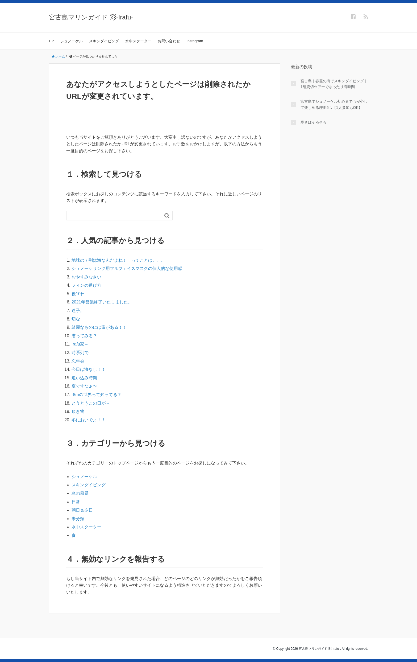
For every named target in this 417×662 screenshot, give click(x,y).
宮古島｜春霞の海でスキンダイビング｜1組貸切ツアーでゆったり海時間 (334, 84)
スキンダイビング (104, 41)
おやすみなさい (86, 277)
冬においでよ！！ (89, 420)
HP (51, 41)
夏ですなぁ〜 (84, 386)
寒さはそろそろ (314, 122)
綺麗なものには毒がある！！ (99, 327)
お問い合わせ (169, 41)
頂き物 (78, 411)
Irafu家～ (80, 344)
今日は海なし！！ (89, 369)
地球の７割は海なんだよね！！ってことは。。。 (118, 260)
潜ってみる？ (84, 336)
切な (76, 319)
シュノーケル (71, 41)
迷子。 (78, 310)
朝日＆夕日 (82, 510)
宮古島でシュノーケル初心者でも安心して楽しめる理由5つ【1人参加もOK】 (334, 104)
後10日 (78, 293)
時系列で (80, 352)
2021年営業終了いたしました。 (102, 302)
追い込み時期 (84, 378)
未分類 (78, 518)
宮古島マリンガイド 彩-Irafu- (91, 17)
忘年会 (78, 361)
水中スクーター (138, 41)
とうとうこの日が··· (90, 403)
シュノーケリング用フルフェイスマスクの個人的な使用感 (127, 268)
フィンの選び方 (86, 285)
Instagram (194, 41)
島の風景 (80, 493)
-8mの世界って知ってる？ (97, 394)
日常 (76, 502)
